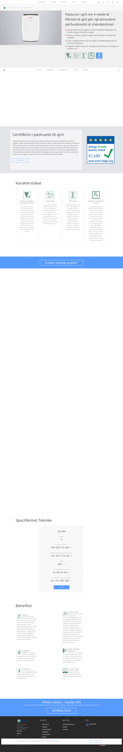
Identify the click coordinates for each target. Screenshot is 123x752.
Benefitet (75, 70)
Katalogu (65, 727)
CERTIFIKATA (20, 160)
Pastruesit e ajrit (45, 734)
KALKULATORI (93, 724)
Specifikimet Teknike (63, 70)
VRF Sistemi (44, 739)
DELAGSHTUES (64, 2)
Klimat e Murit (45, 724)
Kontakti (19, 733)
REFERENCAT (83, 2)
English (103, 745)
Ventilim (43, 737)
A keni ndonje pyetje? (61, 263)
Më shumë (85, 70)
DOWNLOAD (61, 710)
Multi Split (44, 727)
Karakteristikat (50, 70)
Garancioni (39, 70)
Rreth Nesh (19, 731)
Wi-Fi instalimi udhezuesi (68, 724)
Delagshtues (44, 732)
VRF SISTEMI (53, 2)
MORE (61, 587)
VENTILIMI (74, 2)
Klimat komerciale (46, 729)
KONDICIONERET (41, 2)
